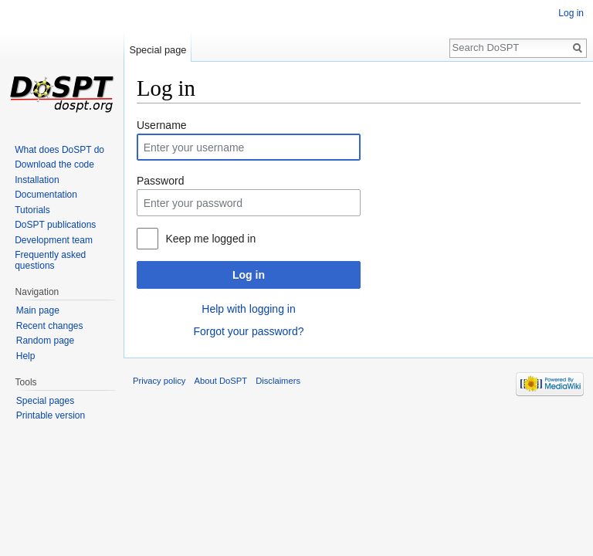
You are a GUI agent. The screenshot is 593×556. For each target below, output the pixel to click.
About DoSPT (221, 380)
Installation (37, 180)
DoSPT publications (55, 224)
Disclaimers (278, 380)
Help (26, 356)
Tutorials (32, 210)
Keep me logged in (210, 238)
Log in (248, 275)
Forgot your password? (248, 331)
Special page (157, 50)
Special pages (45, 400)
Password (160, 181)
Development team (54, 240)
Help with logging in (248, 309)
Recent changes (49, 325)
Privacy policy (159, 380)
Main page (37, 310)
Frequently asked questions (50, 260)
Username (162, 125)
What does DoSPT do (59, 149)
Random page (45, 340)
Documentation (46, 194)
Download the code (54, 164)
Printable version (50, 415)
